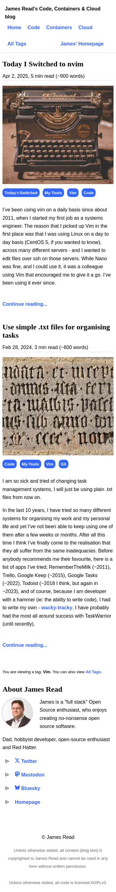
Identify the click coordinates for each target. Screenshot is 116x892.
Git (63, 464)
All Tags (16, 43)
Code (34, 27)
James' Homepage (82, 43)
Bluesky (27, 788)
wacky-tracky (56, 607)
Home (14, 27)
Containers (59, 27)
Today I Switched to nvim (43, 64)
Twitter (26, 761)
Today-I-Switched (21, 193)
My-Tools (53, 193)
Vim (73, 193)
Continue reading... (24, 304)
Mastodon (30, 774)
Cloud (85, 27)
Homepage (27, 802)
